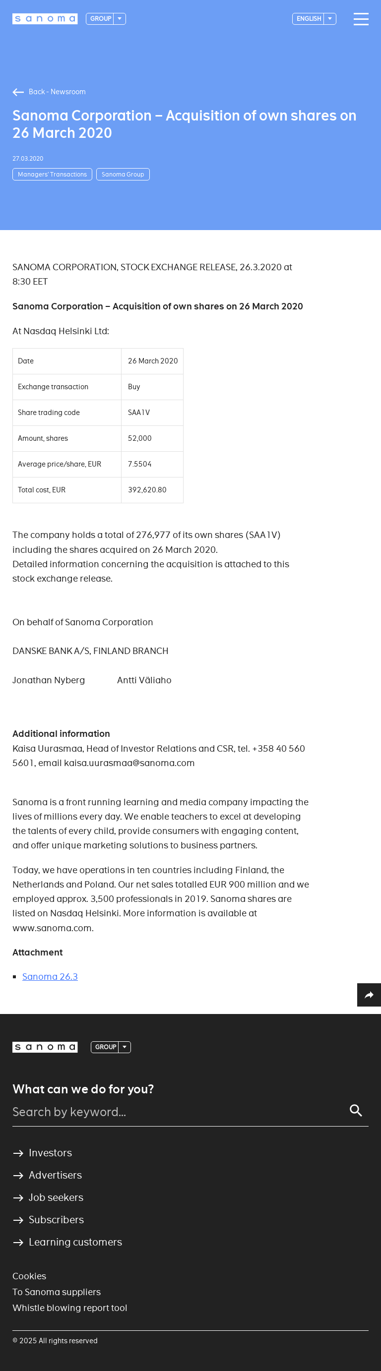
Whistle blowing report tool (69, 1307)
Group (101, 18)
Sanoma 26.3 (50, 976)
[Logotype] (45, 18)
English (309, 18)
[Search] (356, 1110)
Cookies (29, 1276)
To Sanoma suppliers (56, 1292)
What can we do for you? (83, 1089)
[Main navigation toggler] (359, 19)
